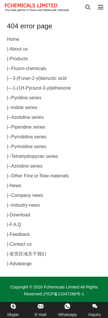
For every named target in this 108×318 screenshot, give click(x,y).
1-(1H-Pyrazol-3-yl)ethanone (42, 88)
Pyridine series (26, 97)
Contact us (20, 244)
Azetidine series (27, 117)
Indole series (24, 107)
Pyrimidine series (28, 146)
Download (20, 214)
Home (13, 39)
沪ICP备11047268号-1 (63, 294)
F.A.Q (15, 224)
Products (19, 58)
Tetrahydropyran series (34, 156)
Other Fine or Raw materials (40, 175)
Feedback (20, 234)
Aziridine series (26, 166)
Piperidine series (28, 127)
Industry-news (25, 205)
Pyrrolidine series (29, 136)
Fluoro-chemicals (28, 68)
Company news (27, 195)
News (15, 185)
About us (19, 48)
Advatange (21, 263)
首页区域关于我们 (28, 253)
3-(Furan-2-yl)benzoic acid (40, 78)
